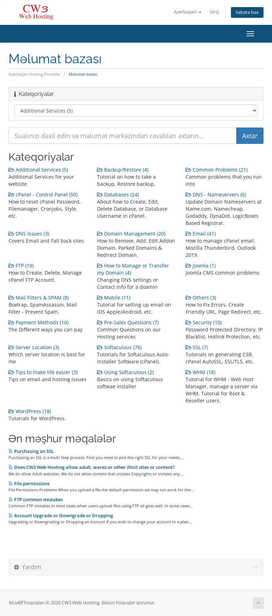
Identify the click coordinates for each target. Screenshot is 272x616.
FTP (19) (21, 265)
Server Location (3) (33, 347)
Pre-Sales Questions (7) (128, 322)
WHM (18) (200, 372)
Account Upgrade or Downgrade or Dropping (60, 515)
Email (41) (201, 233)
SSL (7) (197, 347)
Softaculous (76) (119, 347)
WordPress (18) (29, 411)
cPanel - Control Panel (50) (43, 194)
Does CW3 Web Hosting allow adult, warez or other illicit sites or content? (91, 467)
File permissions (29, 483)
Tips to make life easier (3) (43, 372)
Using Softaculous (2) (125, 372)
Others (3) (201, 297)
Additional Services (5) (38, 169)
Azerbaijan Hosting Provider (34, 74)
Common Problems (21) (217, 169)
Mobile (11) (113, 297)
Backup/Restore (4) (122, 169)
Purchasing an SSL (31, 451)
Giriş (214, 12)
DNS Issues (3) (28, 233)
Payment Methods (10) (38, 322)
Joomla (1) (201, 265)
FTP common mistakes (35, 499)
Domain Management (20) (131, 233)
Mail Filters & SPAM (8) (38, 297)
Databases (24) (118, 194)
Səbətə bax (247, 12)
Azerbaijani (188, 12)
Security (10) (204, 322)
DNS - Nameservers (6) (216, 194)
